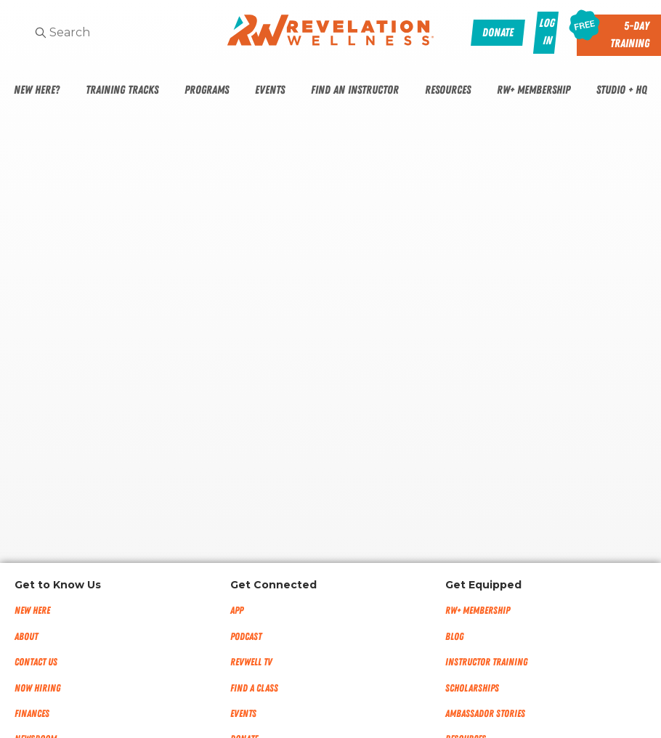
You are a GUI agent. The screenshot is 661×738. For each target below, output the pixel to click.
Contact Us (36, 662)
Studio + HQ (621, 90)
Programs (206, 90)
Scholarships (472, 688)
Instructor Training (486, 662)
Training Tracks (122, 90)
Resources (448, 90)
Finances (32, 713)
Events (270, 90)
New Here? (37, 90)
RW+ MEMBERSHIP (477, 610)
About (26, 636)
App (236, 610)
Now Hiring (37, 688)
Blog (454, 636)
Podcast (245, 636)
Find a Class (254, 688)
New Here (32, 610)
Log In (546, 32)
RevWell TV (251, 662)
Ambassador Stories (485, 713)
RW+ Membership (533, 90)
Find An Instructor (355, 90)
